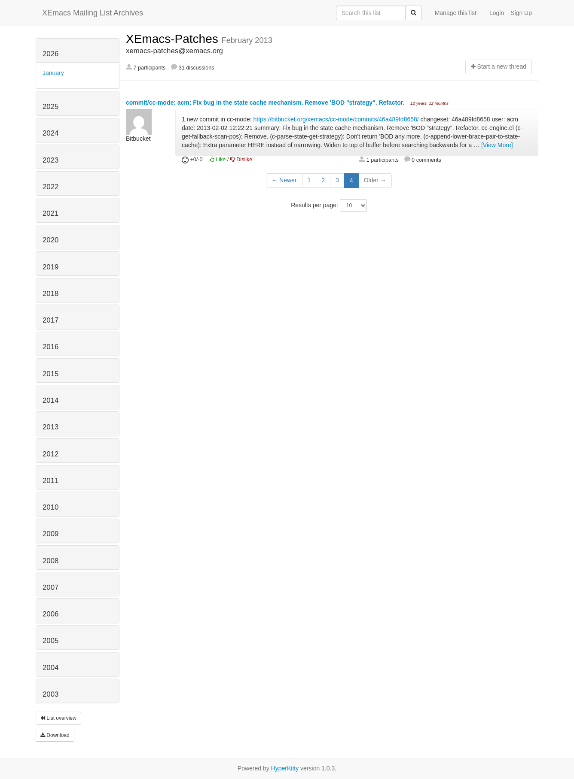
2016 (50, 347)
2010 (50, 507)
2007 (50, 587)
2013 (50, 427)
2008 (50, 561)
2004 (50, 668)
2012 (50, 454)
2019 (50, 267)
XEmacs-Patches (174, 38)
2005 (50, 641)
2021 (50, 213)
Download (55, 735)
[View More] (497, 145)
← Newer (284, 180)
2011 (50, 481)
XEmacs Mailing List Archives (92, 13)
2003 (50, 694)
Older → (375, 180)
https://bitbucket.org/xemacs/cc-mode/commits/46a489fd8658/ (336, 119)
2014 (50, 400)
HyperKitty (285, 768)
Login (496, 12)
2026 (50, 54)
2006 (50, 614)
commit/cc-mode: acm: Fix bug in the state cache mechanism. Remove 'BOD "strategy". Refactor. (266, 102)
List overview (58, 718)
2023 (50, 160)
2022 (50, 187)
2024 (50, 133)
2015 (50, 374)
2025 (50, 107)
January (53, 72)
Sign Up (521, 12)
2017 (50, 320)
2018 (50, 294)
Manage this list (455, 12)
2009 (50, 534)
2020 (50, 240)
